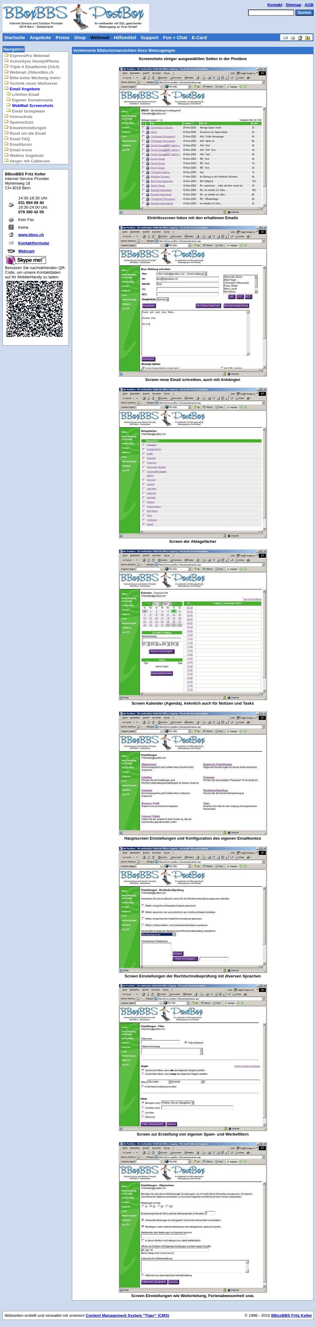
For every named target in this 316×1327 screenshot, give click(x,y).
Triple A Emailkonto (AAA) (31, 66)
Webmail (99, 37)
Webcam (26, 251)
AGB (309, 4)
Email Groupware (25, 110)
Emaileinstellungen (25, 127)
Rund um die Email (25, 133)
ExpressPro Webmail (27, 55)
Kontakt (274, 4)
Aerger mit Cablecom (27, 160)
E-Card (199, 37)
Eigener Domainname (29, 99)
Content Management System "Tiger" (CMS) (127, 1315)
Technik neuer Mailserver (31, 83)
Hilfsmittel (125, 37)
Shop (80, 37)
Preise (62, 37)
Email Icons (18, 149)
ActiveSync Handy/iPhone (31, 60)
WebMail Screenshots (29, 105)
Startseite (14, 37)
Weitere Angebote (24, 155)
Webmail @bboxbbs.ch (29, 72)
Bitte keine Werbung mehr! (32, 77)
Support (150, 37)
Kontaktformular (33, 243)
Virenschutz (18, 116)
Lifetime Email (22, 94)
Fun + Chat (175, 37)
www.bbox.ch (31, 234)
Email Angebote (22, 88)
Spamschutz (18, 122)
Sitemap (293, 4)
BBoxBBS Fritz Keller (291, 1315)
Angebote (40, 37)
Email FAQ (17, 138)
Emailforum (18, 144)
